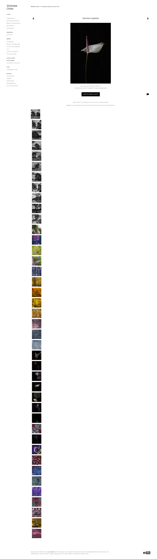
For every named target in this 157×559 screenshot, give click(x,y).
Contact (9, 73)
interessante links (12, 69)
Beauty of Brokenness (13, 23)
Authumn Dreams (12, 51)
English (9, 14)
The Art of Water (12, 54)
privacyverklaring (12, 86)
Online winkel (11, 58)
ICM (8, 49)
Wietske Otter (12, 7)
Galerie (9, 39)
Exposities (10, 32)
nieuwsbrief (10, 76)
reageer (9, 78)
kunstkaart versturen (13, 63)
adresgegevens (11, 83)
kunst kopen (11, 60)
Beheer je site (35, 6)
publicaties (10, 28)
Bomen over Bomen (13, 21)
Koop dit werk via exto (90, 94)
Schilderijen (10, 41)
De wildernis (10, 25)
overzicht (10, 34)
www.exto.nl (51, 552)
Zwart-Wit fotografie (13, 46)
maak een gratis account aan (50, 6)
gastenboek (10, 81)
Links (8, 67)
